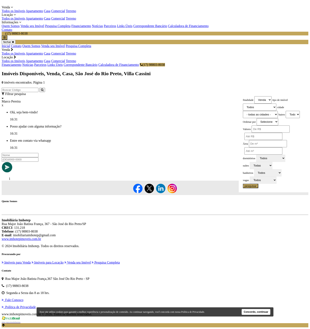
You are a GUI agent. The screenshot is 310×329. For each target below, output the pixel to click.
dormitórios (249, 158)
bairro (282, 114)
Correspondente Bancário (150, 26)
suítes (246, 165)
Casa (47, 11)
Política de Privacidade (192, 311)
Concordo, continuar (256, 311)
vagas (246, 180)
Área (245, 143)
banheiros (248, 172)
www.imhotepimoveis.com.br (21, 239)
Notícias (97, 26)
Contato (7, 29)
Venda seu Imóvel (32, 26)
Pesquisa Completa (57, 26)
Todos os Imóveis (13, 11)
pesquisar (251, 186)
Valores (247, 129)
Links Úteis (124, 26)
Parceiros (110, 26)
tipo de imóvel (280, 100)
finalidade (248, 100)
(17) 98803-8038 (152, 64)
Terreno (71, 11)
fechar (8, 42)
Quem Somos (11, 26)
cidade (280, 107)
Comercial (58, 11)
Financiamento (81, 26)
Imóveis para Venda (16, 262)
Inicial (6, 46)
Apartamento (34, 11)
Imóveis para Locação (48, 262)
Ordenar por (249, 121)
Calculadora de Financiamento (188, 26)
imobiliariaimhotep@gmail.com (34, 235)
